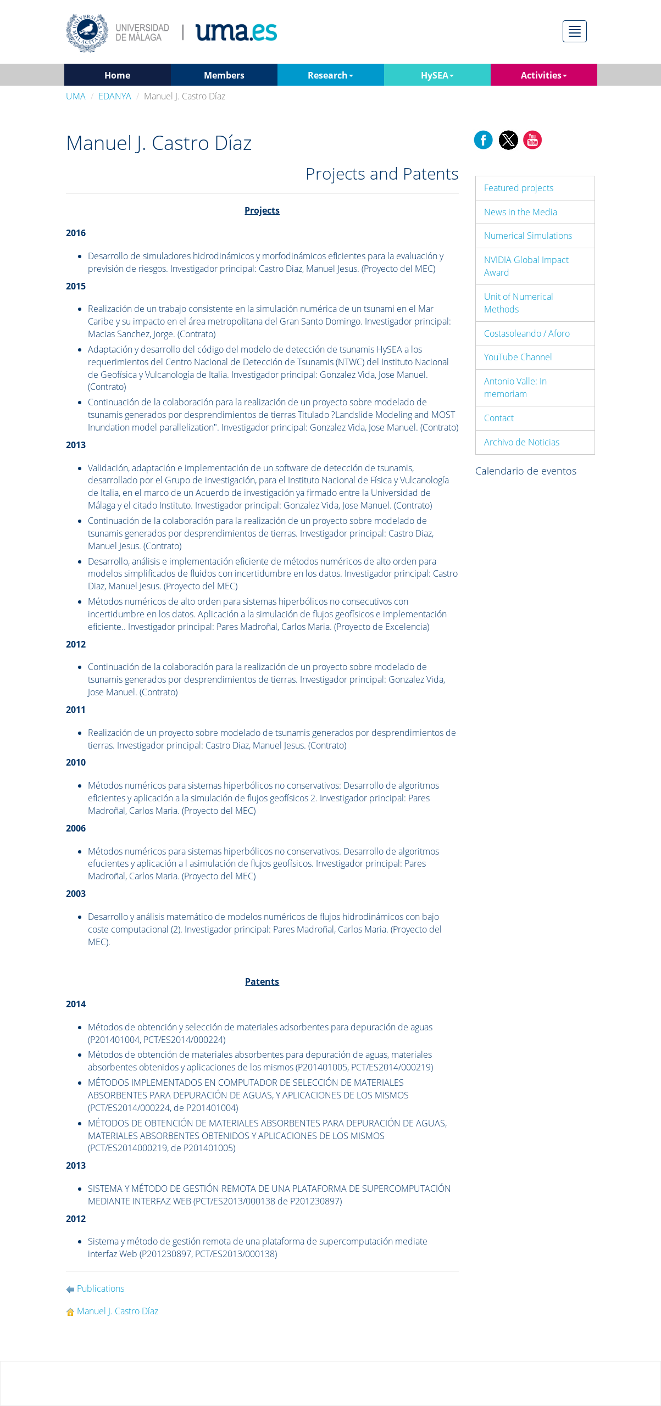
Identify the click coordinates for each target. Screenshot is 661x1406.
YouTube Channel (518, 357)
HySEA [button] (437, 75)
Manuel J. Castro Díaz (117, 1311)
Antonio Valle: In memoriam (515, 387)
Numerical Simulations (528, 236)
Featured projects (518, 188)
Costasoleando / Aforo (527, 333)
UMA (76, 96)
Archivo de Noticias (521, 442)
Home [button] (117, 75)
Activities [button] (544, 75)
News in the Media (520, 212)
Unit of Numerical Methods (518, 303)
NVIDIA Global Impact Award (526, 266)
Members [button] (224, 75)
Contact (499, 418)
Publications (100, 1288)
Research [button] (330, 75)
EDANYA (114, 96)
